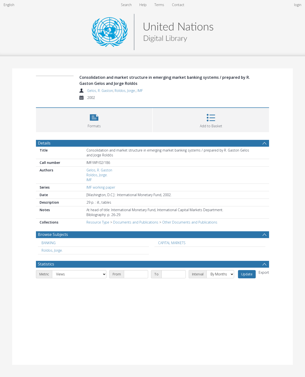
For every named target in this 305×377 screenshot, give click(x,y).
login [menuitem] (297, 4)
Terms (159, 4)
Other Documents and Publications (189, 222)
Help (143, 4)
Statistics (46, 264)
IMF (140, 90)
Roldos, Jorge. (125, 90)
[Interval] (220, 274)
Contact (178, 4)
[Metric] (79, 274)
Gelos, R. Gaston (100, 90)
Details (44, 143)
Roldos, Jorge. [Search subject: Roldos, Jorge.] (52, 250)
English (9, 4)
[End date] (173, 274)
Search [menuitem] (126, 4)
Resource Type (97, 222)
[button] (94, 119)
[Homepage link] (152, 30)
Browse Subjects (53, 234)
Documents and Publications (135, 222)
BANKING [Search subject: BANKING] (49, 243)
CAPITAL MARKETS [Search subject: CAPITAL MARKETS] (172, 243)
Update (247, 274)
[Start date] (136, 274)
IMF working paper (100, 187)
